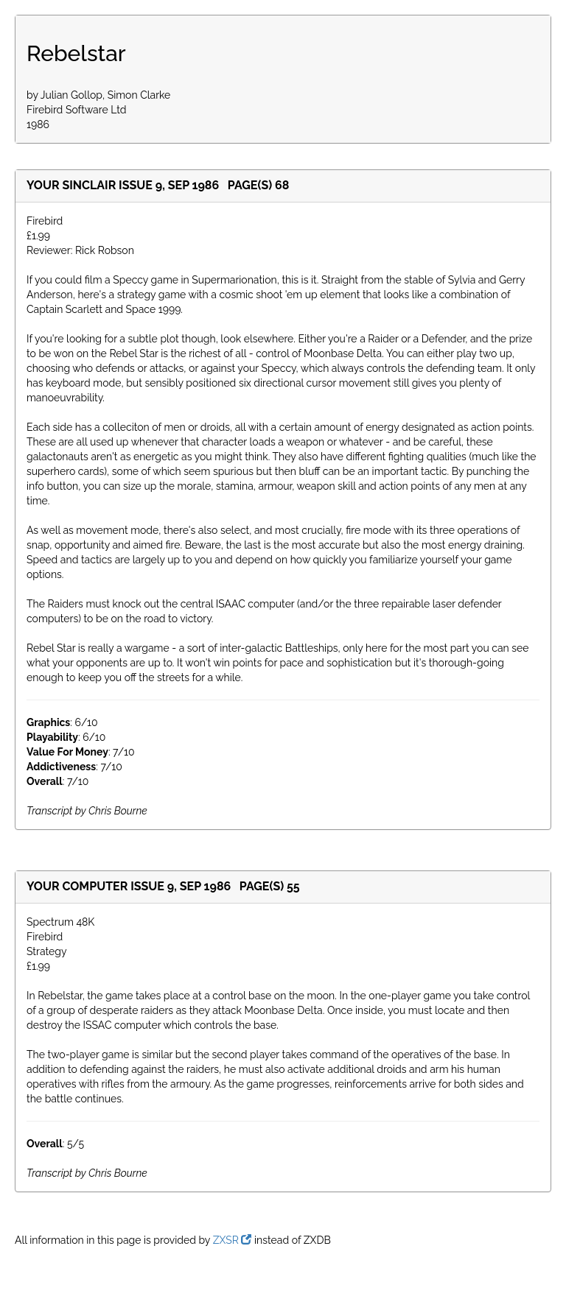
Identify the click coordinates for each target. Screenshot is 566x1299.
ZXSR (232, 1240)
